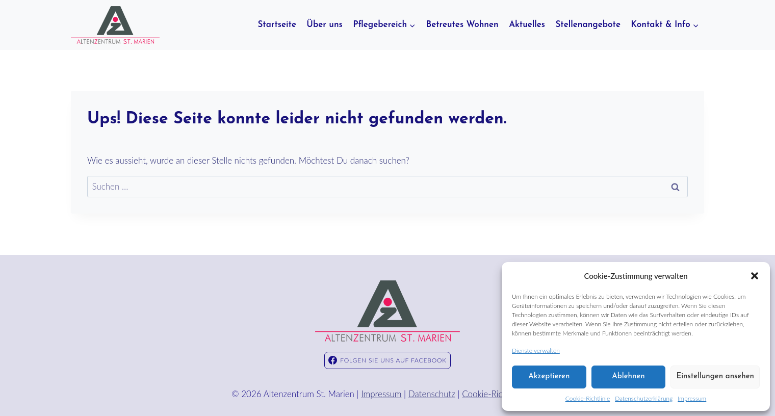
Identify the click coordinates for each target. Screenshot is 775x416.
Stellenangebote (588, 24)
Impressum (692, 398)
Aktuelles (527, 24)
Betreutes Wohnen (462, 24)
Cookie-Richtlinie (587, 398)
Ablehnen (628, 376)
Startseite (276, 24)
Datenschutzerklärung (644, 398)
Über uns (324, 24)
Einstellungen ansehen (715, 376)
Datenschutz (431, 393)
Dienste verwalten (536, 350)
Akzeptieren (549, 376)
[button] (755, 276)
